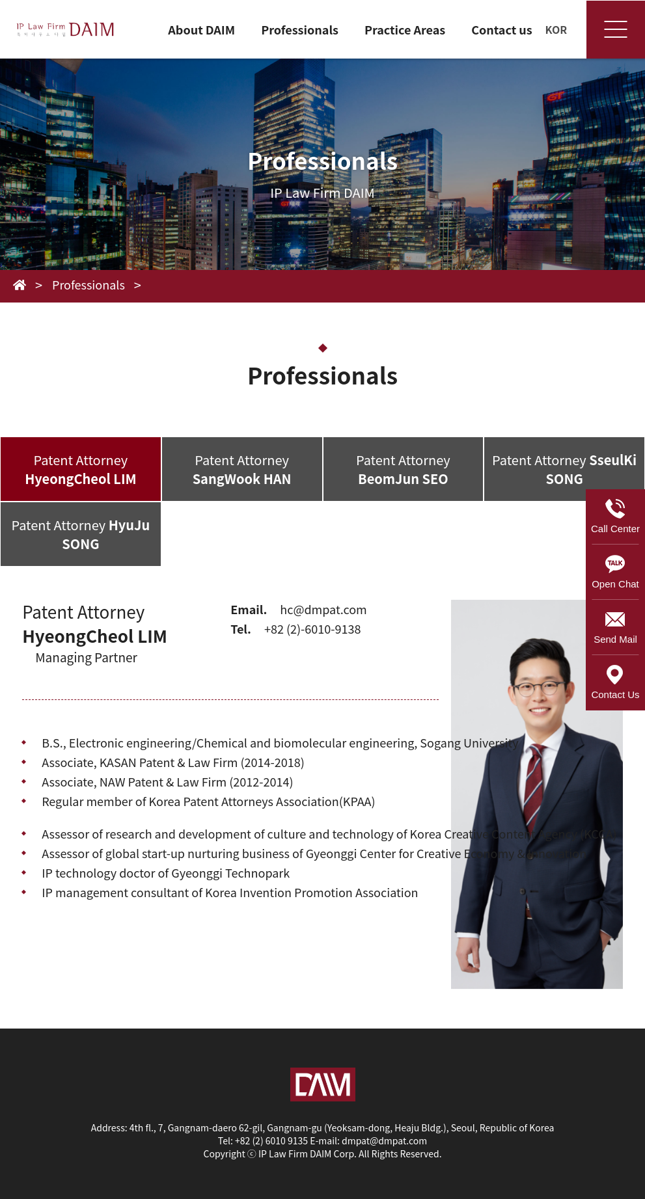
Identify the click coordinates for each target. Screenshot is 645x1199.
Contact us (501, 29)
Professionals (299, 29)
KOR (556, 29)
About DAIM (201, 29)
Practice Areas (404, 29)
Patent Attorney (80, 469)
